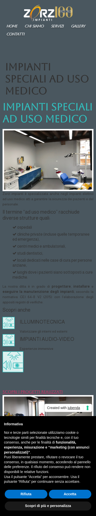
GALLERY (78, 26)
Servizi (57, 26)
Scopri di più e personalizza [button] (48, 506)
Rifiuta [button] (25, 494)
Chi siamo (33, 26)
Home (11, 26)
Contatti (15, 34)
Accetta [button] (70, 494)
